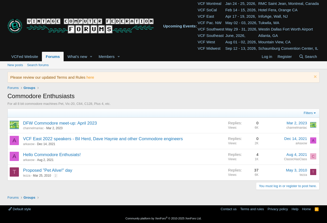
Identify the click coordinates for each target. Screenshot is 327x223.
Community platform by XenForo (163, 218)
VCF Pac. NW (209, 23)
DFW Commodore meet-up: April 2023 (60, 123)
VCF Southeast (211, 35)
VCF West (206, 42)
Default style (19, 209)
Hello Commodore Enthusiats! (52, 154)
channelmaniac (33, 128)
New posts (15, 65)
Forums (53, 56)
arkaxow (28, 144)
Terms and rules (252, 209)
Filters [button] (308, 113)
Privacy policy (277, 209)
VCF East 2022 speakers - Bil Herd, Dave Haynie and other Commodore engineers (103, 138)
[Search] (308, 56)
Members (107, 56)
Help (294, 209)
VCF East (206, 16)
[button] (91, 56)
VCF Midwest (209, 48)
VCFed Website (24, 56)
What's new (77, 56)
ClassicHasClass (295, 159)
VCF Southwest (211, 29)
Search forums (38, 65)
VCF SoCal (207, 10)
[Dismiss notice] (314, 77)
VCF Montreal (209, 3)
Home (306, 209)
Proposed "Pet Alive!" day (47, 170)
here (90, 77)
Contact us (229, 209)
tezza (26, 175)
